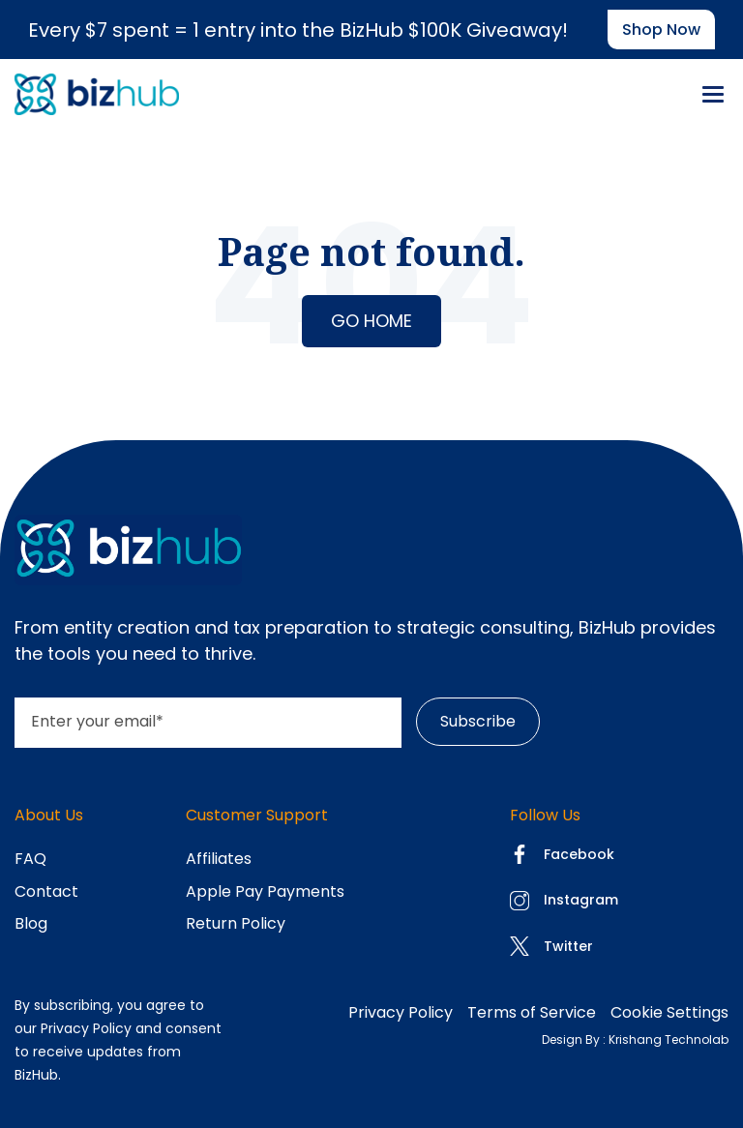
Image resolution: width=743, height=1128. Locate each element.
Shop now (661, 29)
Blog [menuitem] (31, 923)
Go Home (371, 321)
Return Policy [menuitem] (235, 923)
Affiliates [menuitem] (219, 858)
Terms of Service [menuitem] (531, 1012)
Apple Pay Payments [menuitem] (265, 891)
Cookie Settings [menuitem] (669, 1012)
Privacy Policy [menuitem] (400, 1012)
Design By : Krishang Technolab (635, 1039)
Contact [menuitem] (46, 891)
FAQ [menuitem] (30, 858)
